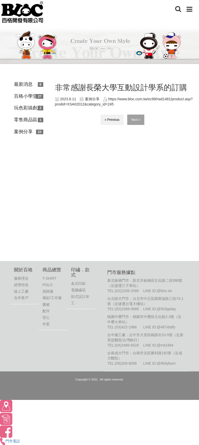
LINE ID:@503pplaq (159, 309)
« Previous (112, 120)
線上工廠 (21, 291)
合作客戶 (21, 298)
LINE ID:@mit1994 (158, 345)
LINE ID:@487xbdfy (159, 327)
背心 (46, 317)
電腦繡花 (78, 290)
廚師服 (47, 291)
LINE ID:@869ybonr (159, 363)
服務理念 (21, 278)
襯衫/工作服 (52, 298)
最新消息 (23, 84)
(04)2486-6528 (127, 345)
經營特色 (21, 285)
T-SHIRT (49, 278)
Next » (135, 120)
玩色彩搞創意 (28, 107)
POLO (47, 285)
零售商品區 (25, 119)
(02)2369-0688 (127, 309)
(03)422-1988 (126, 327)
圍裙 (46, 304)
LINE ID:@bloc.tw (157, 291)
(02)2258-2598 (127, 291)
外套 (46, 324)
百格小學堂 (25, 96)
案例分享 (23, 131)
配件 (46, 311)
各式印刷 (78, 283)
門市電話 (10, 441)
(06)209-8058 (126, 363)
